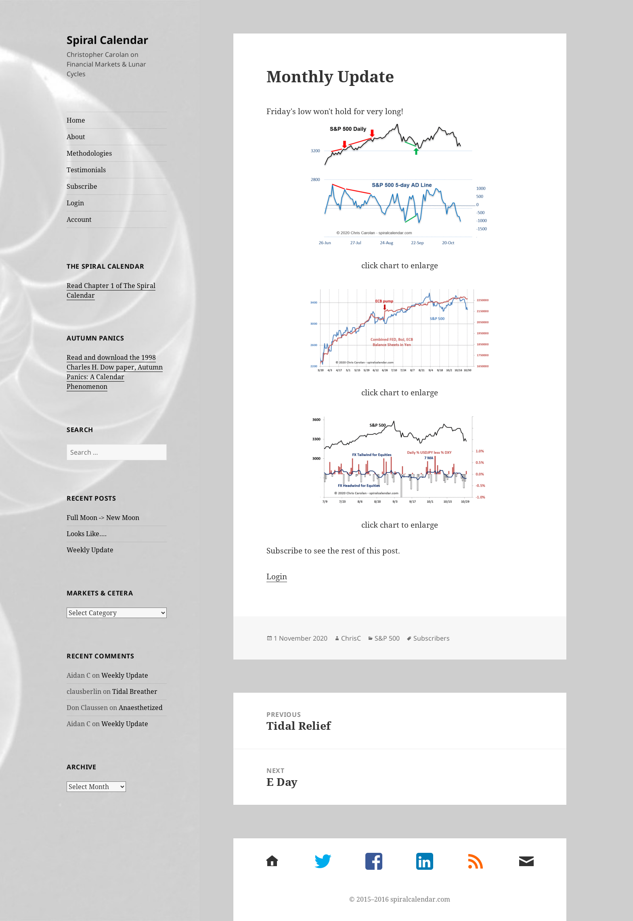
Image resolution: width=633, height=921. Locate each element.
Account (79, 219)
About (76, 136)
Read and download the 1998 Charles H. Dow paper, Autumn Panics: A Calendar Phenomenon (115, 372)
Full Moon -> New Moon (103, 517)
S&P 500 (387, 638)
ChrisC (351, 638)
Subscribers (431, 638)
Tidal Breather (134, 691)
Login (75, 202)
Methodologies (89, 153)
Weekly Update (90, 549)
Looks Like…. (87, 533)
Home (76, 120)
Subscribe (82, 186)
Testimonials (86, 169)
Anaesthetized (141, 707)
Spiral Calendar (107, 39)
